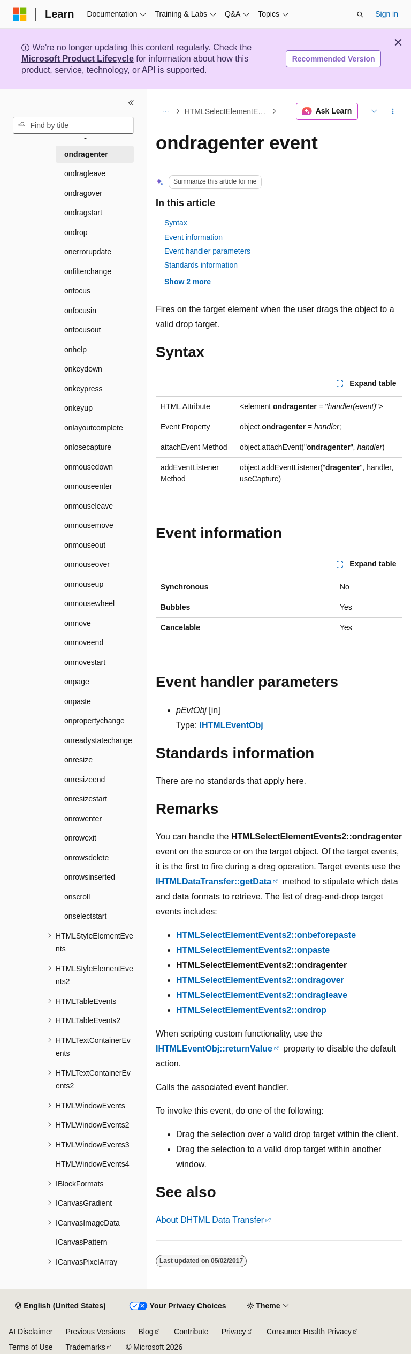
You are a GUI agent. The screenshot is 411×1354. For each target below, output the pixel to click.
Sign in (386, 14)
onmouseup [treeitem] (83, 584)
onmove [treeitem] (77, 623)
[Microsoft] (20, 14)
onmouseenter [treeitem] (88, 486)
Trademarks (85, 1347)
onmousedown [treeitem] (88, 467)
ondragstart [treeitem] (83, 212)
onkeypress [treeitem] (83, 388)
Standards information (201, 265)
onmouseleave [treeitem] (88, 506)
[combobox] (73, 125)
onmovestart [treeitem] (84, 662)
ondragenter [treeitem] (86, 154)
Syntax (175, 222)
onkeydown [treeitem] (83, 369)
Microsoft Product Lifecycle (77, 58)
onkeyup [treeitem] (78, 408)
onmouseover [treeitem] (87, 564)
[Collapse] (131, 102)
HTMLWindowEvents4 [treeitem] (92, 1164)
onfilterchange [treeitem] (87, 271)
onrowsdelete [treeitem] (86, 857)
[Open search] (360, 14)
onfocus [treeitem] (77, 290)
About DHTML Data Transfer (210, 1219)
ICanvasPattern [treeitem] (82, 1242)
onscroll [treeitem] (77, 896)
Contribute (191, 1331)
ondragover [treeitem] (83, 193)
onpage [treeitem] (76, 681)
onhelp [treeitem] (75, 349)
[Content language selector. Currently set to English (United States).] (60, 1306)
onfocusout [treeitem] (82, 330)
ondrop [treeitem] (76, 232)
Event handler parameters (207, 251)
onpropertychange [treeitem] (94, 720)
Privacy (234, 1331)
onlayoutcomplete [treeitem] (93, 427)
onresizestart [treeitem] (85, 799)
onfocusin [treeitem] (80, 310)
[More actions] (393, 111)
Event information (193, 237)
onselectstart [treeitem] (85, 916)
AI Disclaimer (30, 1331)
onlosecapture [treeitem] (87, 447)
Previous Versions (95, 1331)
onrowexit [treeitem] (80, 838)
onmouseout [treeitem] (84, 545)
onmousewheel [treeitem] (89, 603)
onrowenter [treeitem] (83, 818)
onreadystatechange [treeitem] (98, 740)
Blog (146, 1331)
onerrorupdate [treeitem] (87, 251)
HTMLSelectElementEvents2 (227, 111)
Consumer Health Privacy (309, 1331)
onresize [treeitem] (78, 759)
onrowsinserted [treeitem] (89, 877)
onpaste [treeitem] (77, 701)
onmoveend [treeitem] (83, 642)
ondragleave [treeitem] (84, 173)
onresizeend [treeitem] (84, 779)
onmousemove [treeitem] (88, 525)
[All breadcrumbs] (165, 111)
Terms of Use (30, 1347)
